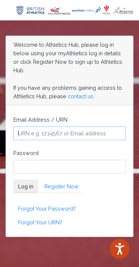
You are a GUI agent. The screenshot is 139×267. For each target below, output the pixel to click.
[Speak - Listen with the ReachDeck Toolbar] (120, 249)
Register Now (61, 186)
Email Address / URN (40, 119)
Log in (25, 186)
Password (26, 153)
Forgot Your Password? (47, 208)
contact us (80, 96)
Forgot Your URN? (40, 222)
